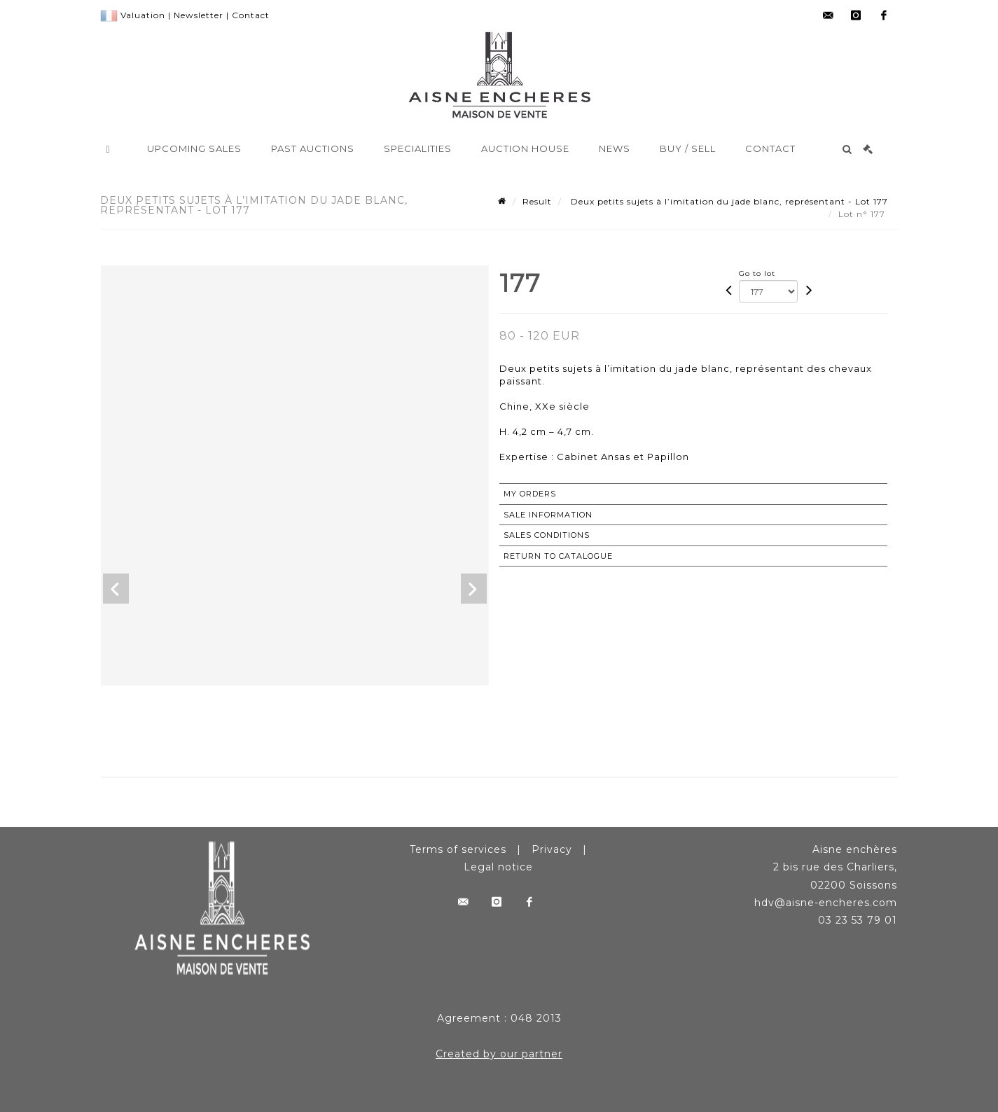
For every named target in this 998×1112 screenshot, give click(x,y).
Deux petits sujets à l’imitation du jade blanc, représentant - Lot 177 (728, 201)
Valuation (142, 15)
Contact (251, 15)
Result (537, 201)
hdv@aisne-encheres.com (825, 902)
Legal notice (498, 867)
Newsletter (198, 15)
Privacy (552, 849)
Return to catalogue (558, 556)
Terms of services (458, 849)
